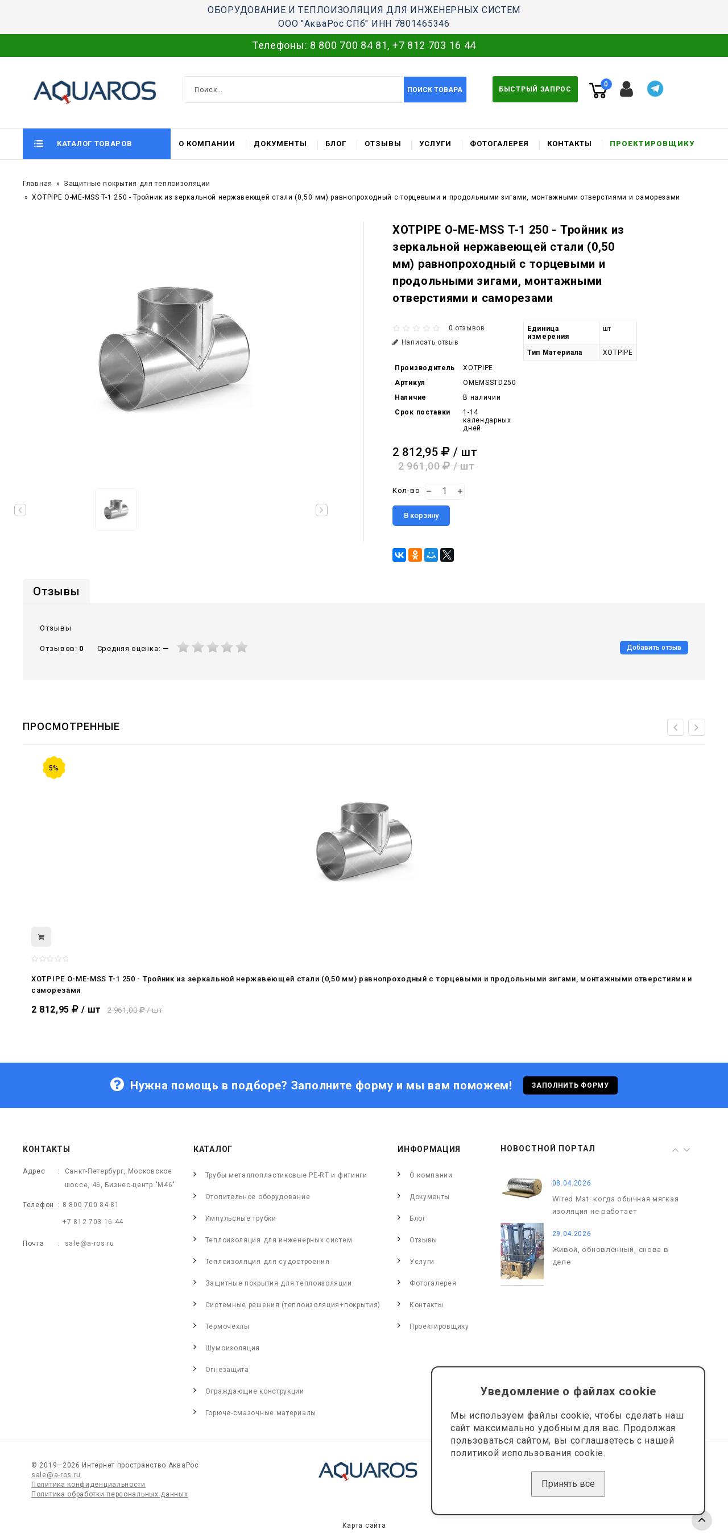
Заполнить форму (570, 1085)
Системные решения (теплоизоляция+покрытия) (292, 1305)
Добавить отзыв (654, 648)
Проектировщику (652, 143)
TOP (702, 1520)
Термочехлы (227, 1326)
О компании (207, 143)
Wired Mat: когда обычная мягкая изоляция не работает (615, 1205)
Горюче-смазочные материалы (260, 1413)
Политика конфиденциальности (88, 1485)
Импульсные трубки (240, 1218)
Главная (37, 184)
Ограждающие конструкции (254, 1391)
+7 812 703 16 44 (434, 45)
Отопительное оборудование (258, 1197)
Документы (280, 143)
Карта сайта (364, 1525)
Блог (335, 143)
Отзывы (383, 143)
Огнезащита (227, 1370)
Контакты (569, 143)
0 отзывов (467, 328)
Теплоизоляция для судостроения (267, 1262)
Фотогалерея (499, 143)
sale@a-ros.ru (89, 1243)
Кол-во (406, 490)
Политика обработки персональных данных (109, 1494)
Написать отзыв (425, 342)
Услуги (435, 143)
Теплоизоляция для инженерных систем (279, 1240)
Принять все (568, 1483)
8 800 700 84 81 (349, 45)
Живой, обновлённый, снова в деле (610, 1255)
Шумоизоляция (232, 1348)
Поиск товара (434, 90)
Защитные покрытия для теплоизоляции (137, 184)
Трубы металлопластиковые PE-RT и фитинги (286, 1175)
